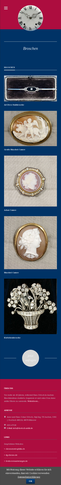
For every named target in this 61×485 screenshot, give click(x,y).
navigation (5, 8)
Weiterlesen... (33, 401)
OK (30, 481)
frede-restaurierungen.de (16, 461)
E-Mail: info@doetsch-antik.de (20, 428)
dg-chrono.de (11, 455)
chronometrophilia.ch (15, 449)
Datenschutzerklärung (29, 477)
